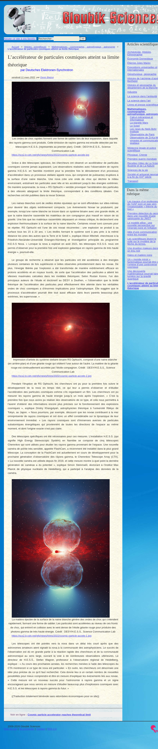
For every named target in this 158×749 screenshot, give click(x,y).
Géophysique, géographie (141, 74)
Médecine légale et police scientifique (141, 149)
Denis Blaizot (47, 77)
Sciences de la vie (137, 170)
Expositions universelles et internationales (142, 68)
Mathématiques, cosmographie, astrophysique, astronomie (83, 46)
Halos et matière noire (139, 255)
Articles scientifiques (35, 46)
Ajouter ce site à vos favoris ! (20, 38)
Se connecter (26, 728)
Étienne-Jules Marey (139, 62)
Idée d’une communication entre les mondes (142, 233)
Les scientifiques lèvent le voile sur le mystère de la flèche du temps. (141, 241)
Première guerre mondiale (142, 158)
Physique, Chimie (137, 154)
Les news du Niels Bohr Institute (143, 130)
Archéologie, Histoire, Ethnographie (139, 53)
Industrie (132, 91)
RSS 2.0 (52, 728)
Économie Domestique (140, 58)
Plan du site (10, 728)
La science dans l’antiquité (142, 96)
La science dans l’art (139, 100)
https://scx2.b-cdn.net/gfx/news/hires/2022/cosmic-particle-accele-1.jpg (52, 635)
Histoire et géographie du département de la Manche (142, 86)
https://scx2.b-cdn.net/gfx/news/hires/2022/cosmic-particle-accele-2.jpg (52, 375)
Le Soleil (135, 125)
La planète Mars (139, 122)
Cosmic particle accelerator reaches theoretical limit (59, 714)
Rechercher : (45, 38)
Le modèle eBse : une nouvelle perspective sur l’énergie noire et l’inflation (142, 225)
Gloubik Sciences (135, 15)
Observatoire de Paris (142, 134)
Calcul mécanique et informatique (141, 118)
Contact (40, 728)
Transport (132, 181)
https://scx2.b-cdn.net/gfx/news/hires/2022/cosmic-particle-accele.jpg (50, 154)
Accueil (15, 46)
